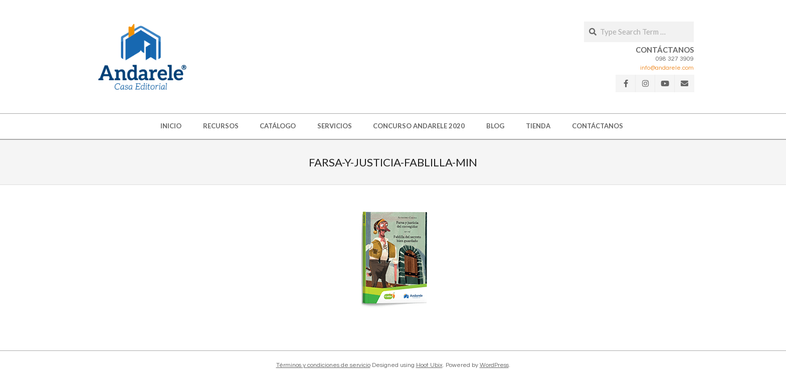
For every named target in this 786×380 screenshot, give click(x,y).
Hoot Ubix (429, 365)
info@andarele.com (667, 68)
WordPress (494, 365)
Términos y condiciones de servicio (323, 365)
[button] (142, 57)
